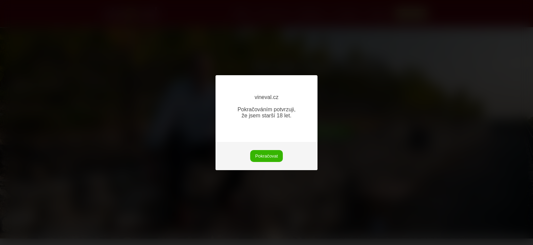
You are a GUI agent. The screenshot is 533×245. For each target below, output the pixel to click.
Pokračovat (266, 156)
